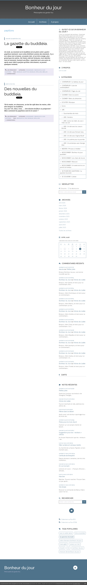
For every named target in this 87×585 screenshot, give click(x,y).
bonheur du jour (22, 118)
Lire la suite (62, 70)
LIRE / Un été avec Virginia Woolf (74, 136)
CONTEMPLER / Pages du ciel (71, 91)
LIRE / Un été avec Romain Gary (74, 132)
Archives (42, 22)
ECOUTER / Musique (68, 102)
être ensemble (80, 533)
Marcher (62, 476)
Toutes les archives (65, 230)
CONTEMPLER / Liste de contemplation (68, 86)
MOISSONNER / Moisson (70, 162)
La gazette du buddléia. (26, 43)
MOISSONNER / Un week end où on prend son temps (72, 166)
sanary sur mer (75, 544)
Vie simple (62, 487)
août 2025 (62, 225)
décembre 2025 (64, 214)
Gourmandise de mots (71, 113)
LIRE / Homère (68, 117)
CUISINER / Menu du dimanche (71, 98)
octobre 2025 (63, 219)
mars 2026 (62, 205)
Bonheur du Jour (65, 280)
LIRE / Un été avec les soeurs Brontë (72, 127)
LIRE (63, 110)
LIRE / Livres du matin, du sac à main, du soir (72, 122)
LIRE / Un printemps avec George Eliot (73, 144)
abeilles (44, 72)
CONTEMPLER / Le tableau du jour (72, 82)
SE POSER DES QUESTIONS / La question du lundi (71, 172)
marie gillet (63, 544)
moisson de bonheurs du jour (69, 552)
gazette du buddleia (29, 72)
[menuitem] (31, 22)
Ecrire (64, 106)
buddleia (19, 72)
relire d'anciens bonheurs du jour (71, 540)
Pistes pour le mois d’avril (68, 422)
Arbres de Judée (79, 280)
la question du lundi (67, 537)
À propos (55, 22)
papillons (39, 72)
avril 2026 (62, 203)
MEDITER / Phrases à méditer (71, 149)
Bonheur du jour (43, 7)
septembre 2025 (64, 222)
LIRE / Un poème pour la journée (74, 139)
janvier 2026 (63, 211)
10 (80, 249)
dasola (61, 269)
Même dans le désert (66, 411)
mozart (62, 548)
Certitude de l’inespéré (67, 455)
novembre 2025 (64, 216)
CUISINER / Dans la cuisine (70, 95)
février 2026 (63, 208)
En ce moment (64, 466)
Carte (64, 375)
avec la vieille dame (66, 533)
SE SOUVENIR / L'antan (69, 176)
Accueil (31, 22)
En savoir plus (76, 583)
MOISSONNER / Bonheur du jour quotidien (71, 153)
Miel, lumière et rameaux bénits (70, 445)
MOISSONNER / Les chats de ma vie (73, 158)
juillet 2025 (62, 227)
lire (68, 548)
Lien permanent (11, 70)
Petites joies (71, 269)
